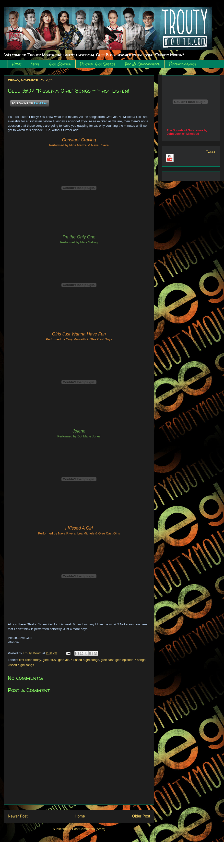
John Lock (174, 134)
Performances (182, 64)
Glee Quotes (59, 64)
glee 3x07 (49, 660)
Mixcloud (192, 134)
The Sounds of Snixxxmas (185, 130)
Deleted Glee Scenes (98, 64)
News (35, 64)
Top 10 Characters (142, 64)
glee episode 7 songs (130, 660)
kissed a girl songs (21, 665)
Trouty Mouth (32, 653)
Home (17, 64)
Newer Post (18, 816)
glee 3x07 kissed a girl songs (78, 660)
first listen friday (30, 660)
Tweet (210, 151)
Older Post (141, 816)
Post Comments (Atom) (88, 829)
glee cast (107, 660)
